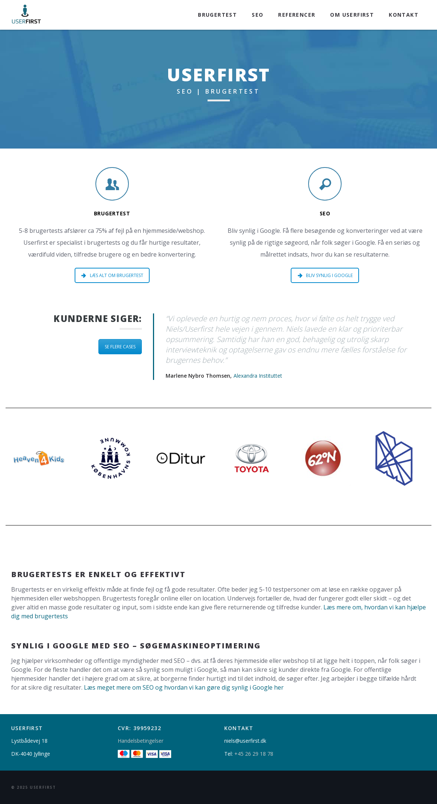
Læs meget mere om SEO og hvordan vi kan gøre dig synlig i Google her (184, 687)
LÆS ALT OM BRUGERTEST (112, 275)
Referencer (296, 14)
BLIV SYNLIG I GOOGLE (325, 275)
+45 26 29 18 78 (253, 753)
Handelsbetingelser (140, 740)
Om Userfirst (352, 14)
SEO (257, 14)
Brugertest (217, 14)
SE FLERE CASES (120, 347)
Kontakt (403, 14)
